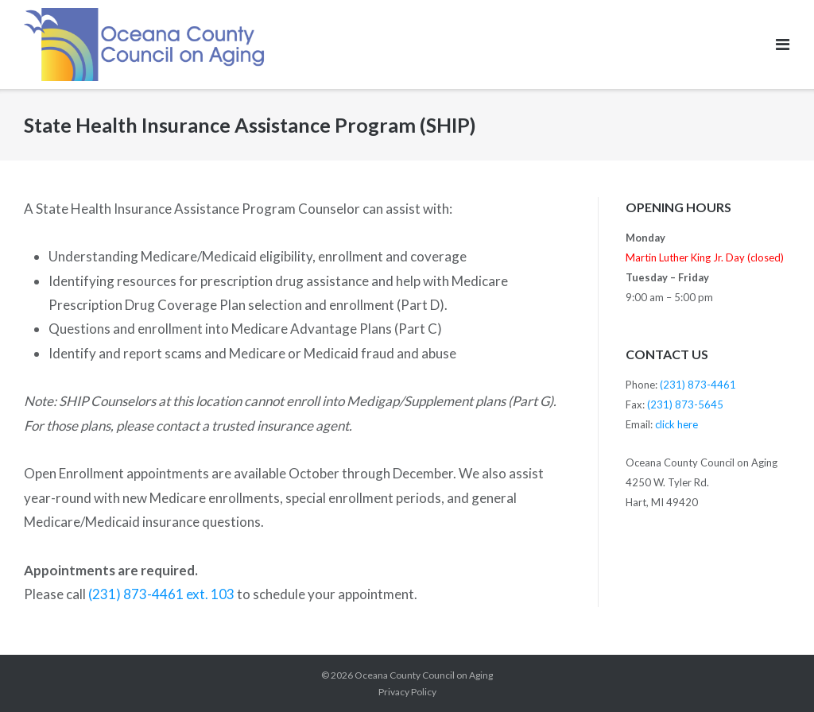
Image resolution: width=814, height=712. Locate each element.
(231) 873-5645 (685, 404)
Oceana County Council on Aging (424, 675)
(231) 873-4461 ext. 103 (161, 594)
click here (676, 424)
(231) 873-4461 (698, 384)
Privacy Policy (407, 692)
